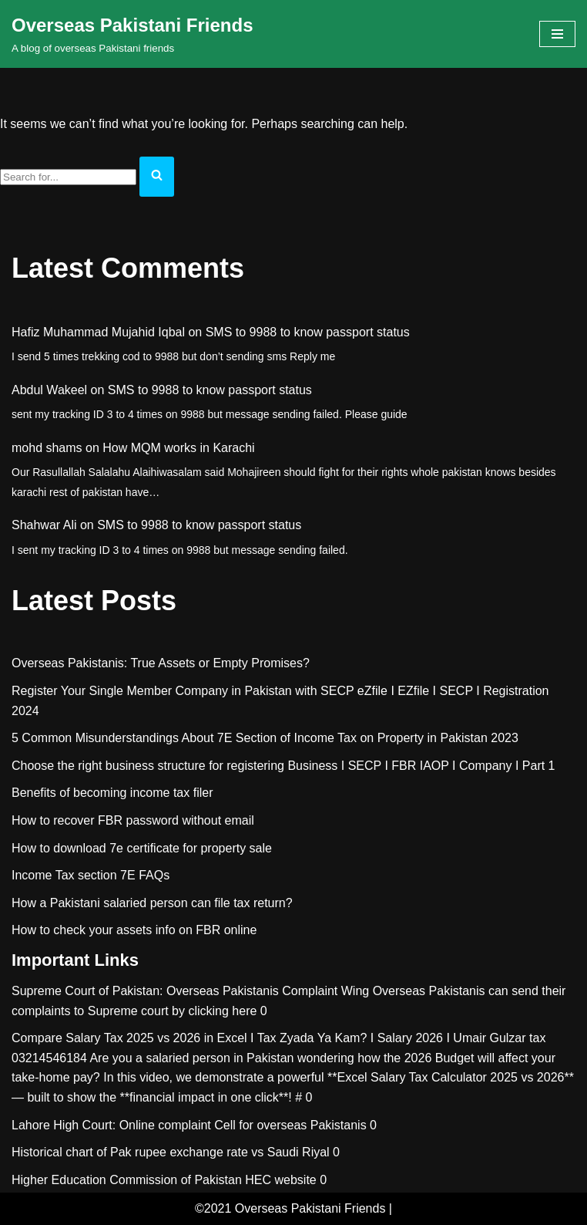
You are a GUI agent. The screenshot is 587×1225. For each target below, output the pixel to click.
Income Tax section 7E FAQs (90, 875)
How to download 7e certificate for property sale (142, 848)
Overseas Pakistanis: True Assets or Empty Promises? (161, 663)
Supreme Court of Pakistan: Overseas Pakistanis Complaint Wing (190, 990)
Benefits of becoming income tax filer (112, 792)
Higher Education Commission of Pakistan (127, 1179)
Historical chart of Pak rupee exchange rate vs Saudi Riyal (171, 1152)
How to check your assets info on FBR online (134, 929)
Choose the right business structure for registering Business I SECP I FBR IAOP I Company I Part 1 (283, 765)
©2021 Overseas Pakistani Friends (290, 1208)
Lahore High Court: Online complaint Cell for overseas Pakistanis (189, 1125)
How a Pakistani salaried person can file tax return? (152, 902)
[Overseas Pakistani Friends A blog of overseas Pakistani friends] (132, 34)
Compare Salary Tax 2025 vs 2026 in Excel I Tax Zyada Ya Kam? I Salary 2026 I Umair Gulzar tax (278, 1037)
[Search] (68, 177)
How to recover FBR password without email (133, 820)
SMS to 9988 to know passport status (308, 332)
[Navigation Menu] (557, 34)
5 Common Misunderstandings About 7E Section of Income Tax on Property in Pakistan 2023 (265, 737)
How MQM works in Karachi (178, 447)
